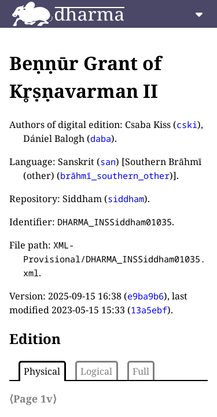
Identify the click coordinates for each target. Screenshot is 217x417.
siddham (126, 198)
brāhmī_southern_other (115, 175)
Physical (42, 371)
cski (186, 124)
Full (141, 371)
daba (100, 138)
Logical (96, 371)
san (108, 161)
